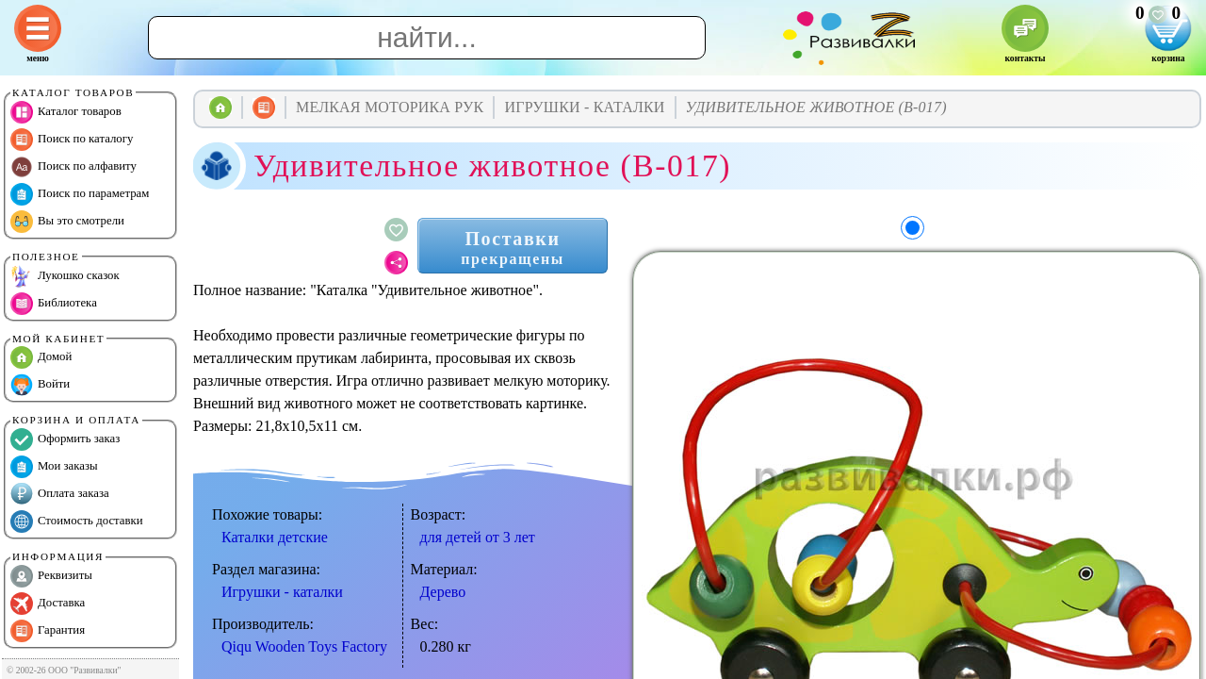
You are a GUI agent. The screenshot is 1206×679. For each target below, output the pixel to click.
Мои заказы (54, 466)
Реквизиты (51, 576)
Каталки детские (274, 537)
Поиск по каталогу (71, 139)
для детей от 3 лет (477, 537)
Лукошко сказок (65, 276)
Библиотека (53, 303)
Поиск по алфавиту (73, 167)
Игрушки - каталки (282, 592)
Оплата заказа (59, 494)
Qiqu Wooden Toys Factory (304, 646)
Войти (40, 384)
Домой (41, 357)
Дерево (443, 592)
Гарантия (47, 631)
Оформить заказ (65, 439)
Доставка (47, 603)
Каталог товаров (66, 112)
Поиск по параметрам (79, 194)
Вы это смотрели (67, 221)
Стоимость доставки (76, 521)
